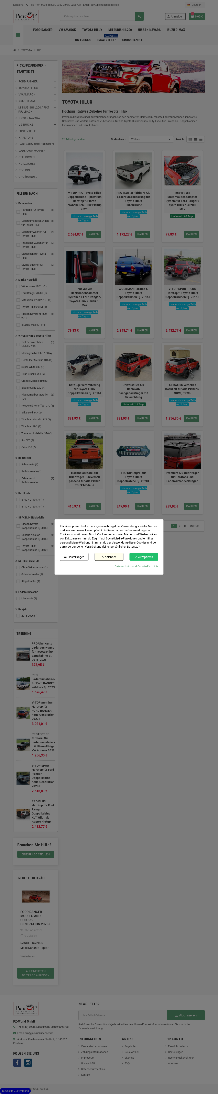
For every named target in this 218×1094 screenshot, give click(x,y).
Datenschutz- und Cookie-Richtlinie (136, 566)
